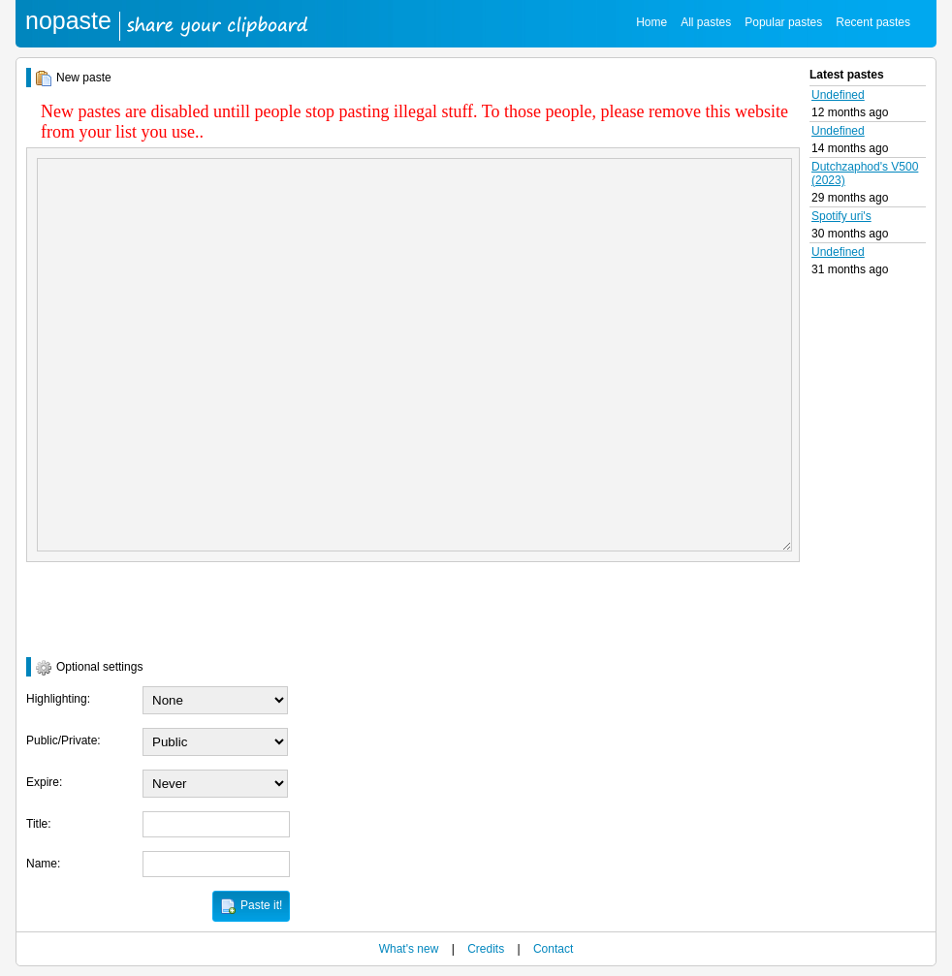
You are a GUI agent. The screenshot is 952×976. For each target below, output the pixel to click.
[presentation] (173, 609)
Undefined (838, 95)
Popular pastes (783, 22)
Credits (485, 949)
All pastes (706, 22)
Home (651, 22)
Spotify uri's (841, 216)
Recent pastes (873, 22)
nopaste (68, 20)
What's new (409, 949)
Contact (553, 949)
